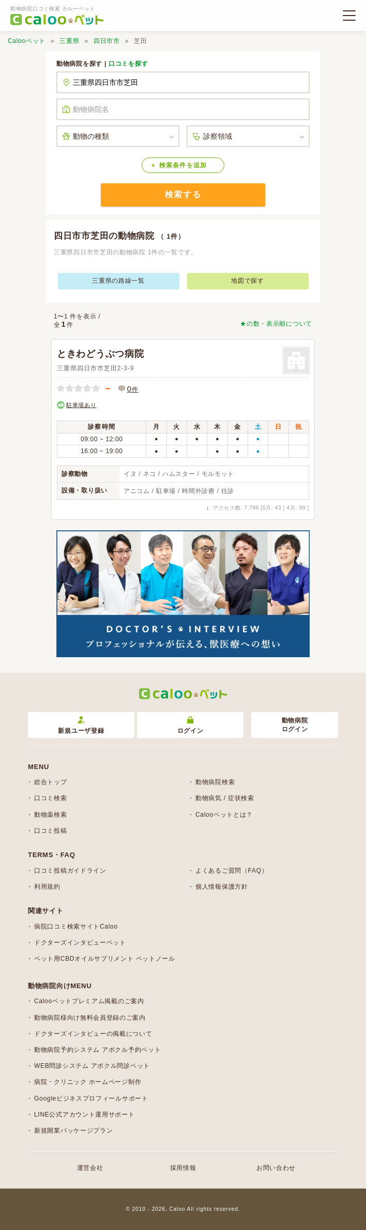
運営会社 (90, 1167)
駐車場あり (81, 405)
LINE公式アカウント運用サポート (84, 1114)
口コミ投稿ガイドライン (70, 870)
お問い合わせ (276, 1167)
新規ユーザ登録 (81, 725)
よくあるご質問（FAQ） (231, 870)
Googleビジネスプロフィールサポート (91, 1098)
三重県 (69, 41)
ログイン (190, 725)
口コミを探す (128, 63)
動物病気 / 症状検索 (224, 798)
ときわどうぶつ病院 (100, 354)
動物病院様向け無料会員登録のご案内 (90, 1017)
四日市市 (107, 41)
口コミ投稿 (50, 830)
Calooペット (26, 41)
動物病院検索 (215, 782)
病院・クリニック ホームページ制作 (87, 1082)
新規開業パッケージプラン (73, 1130)
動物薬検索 (50, 814)
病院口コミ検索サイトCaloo (76, 926)
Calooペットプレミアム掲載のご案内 (89, 1001)
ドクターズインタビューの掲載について (93, 1033)
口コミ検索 (50, 798)
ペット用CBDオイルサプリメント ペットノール (104, 958)
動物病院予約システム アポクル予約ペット (97, 1049)
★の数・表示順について (276, 323)
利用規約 (47, 886)
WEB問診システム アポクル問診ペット (92, 1065)
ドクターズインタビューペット (80, 942)
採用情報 (183, 1167)
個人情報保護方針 (221, 886)
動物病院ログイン (295, 725)
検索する (183, 194)
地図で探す (247, 280)
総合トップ (50, 782)
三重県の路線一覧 (118, 280)
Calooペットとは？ (224, 814)
